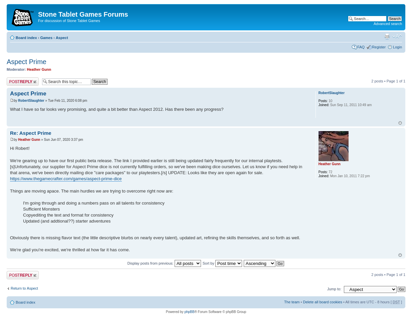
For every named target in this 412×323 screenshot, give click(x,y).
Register (379, 47)
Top (400, 123)
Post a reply (23, 81)
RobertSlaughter (31, 100)
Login (397, 47)
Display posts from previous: (164, 263)
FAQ (361, 47)
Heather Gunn (39, 69)
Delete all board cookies (322, 302)
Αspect (62, 38)
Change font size (397, 36)
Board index (26, 38)
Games (46, 38)
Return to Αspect (24, 288)
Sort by (222, 263)
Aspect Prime (26, 61)
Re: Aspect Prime (30, 133)
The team (291, 302)
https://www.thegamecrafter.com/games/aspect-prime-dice (66, 178)
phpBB (189, 312)
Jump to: (334, 289)
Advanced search (388, 24)
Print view (387, 36)
